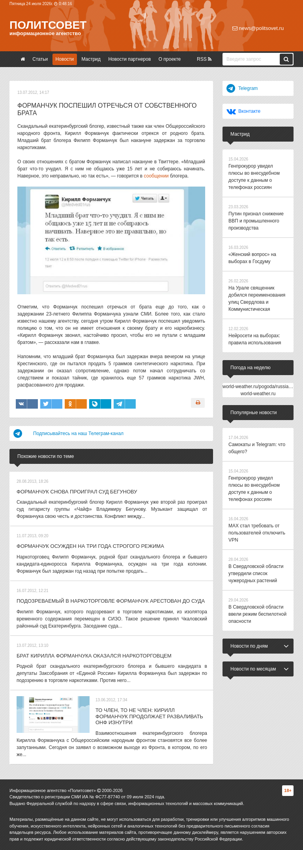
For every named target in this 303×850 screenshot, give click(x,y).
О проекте (170, 59)
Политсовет (47, 25)
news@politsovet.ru (258, 28)
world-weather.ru (258, 393)
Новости (65, 59)
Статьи (40, 59)
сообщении (156, 176)
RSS (204, 59)
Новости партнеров (129, 59)
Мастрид (91, 59)
